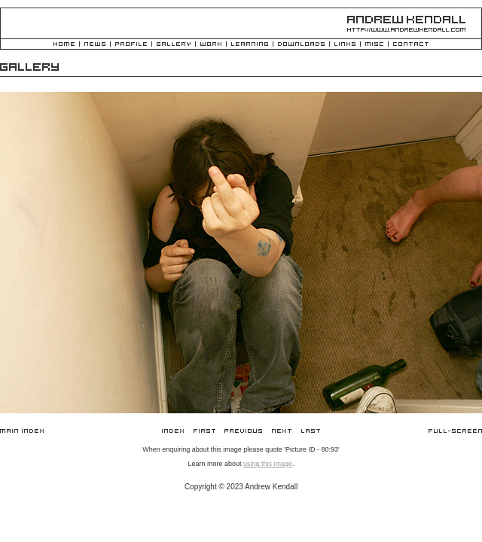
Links (344, 44)
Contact (411, 44)
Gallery (174, 44)
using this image (267, 463)
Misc (374, 44)
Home (64, 44)
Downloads (301, 44)
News (94, 44)
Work (210, 44)
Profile (131, 44)
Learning (249, 44)
